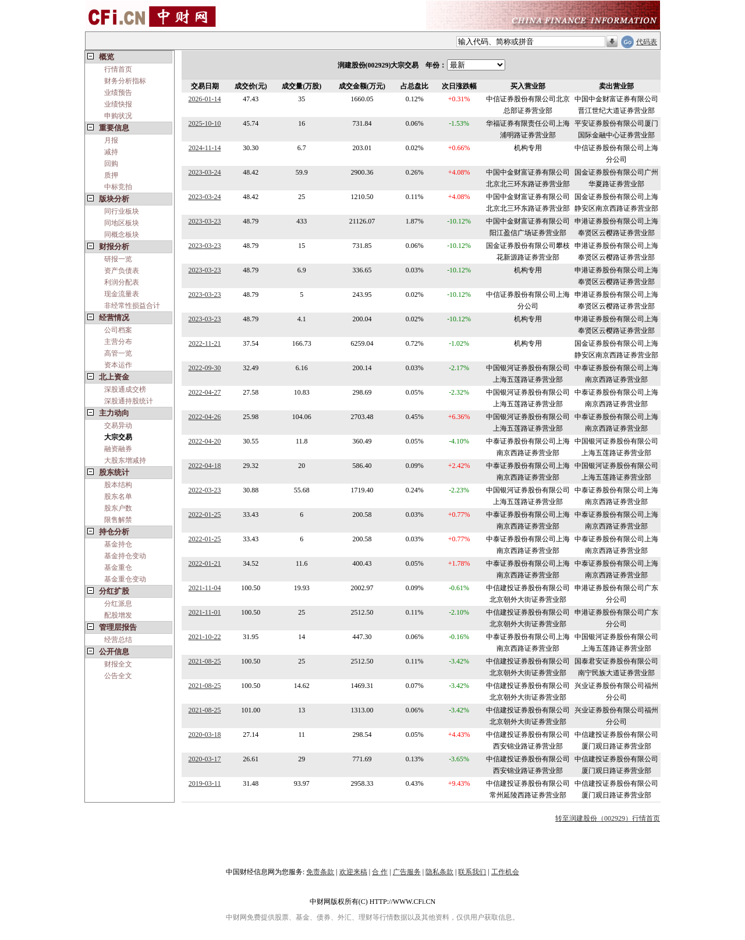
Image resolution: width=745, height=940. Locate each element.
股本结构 (118, 485)
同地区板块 (121, 223)
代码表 (646, 42)
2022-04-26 (205, 417)
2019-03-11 (205, 783)
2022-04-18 (205, 466)
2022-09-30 (205, 368)
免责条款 (320, 872)
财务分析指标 (125, 81)
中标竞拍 (118, 187)
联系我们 (472, 872)
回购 (111, 163)
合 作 (380, 872)
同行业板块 (121, 211)
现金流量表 (121, 294)
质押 (111, 175)
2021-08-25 (205, 661)
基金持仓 (118, 544)
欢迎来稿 (353, 872)
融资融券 (118, 449)
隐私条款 (439, 872)
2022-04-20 (205, 441)
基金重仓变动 (125, 579)
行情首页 (118, 69)
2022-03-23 (205, 490)
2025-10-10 (205, 123)
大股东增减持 (125, 460)
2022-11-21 (205, 343)
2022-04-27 (205, 392)
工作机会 (505, 872)
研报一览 (118, 259)
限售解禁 (118, 520)
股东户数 (118, 508)
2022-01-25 (205, 514)
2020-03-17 (205, 759)
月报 (111, 140)
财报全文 (118, 664)
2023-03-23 (205, 221)
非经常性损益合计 (132, 305)
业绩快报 (118, 104)
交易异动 (118, 425)
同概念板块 (121, 234)
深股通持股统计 (128, 401)
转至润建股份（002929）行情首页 (607, 818)
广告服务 (407, 872)
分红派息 (118, 604)
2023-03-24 (205, 172)
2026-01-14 (205, 99)
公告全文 (118, 676)
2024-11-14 (205, 148)
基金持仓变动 (125, 556)
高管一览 (118, 353)
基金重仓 (118, 567)
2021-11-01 (205, 612)
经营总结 (118, 640)
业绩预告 (118, 92)
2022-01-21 (205, 563)
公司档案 (118, 330)
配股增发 (118, 615)
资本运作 (118, 365)
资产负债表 (121, 271)
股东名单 (118, 496)
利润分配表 (121, 282)
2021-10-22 (205, 637)
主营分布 (118, 342)
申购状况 (118, 116)
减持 (111, 152)
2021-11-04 (205, 588)
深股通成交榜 (125, 389)
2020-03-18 (205, 734)
